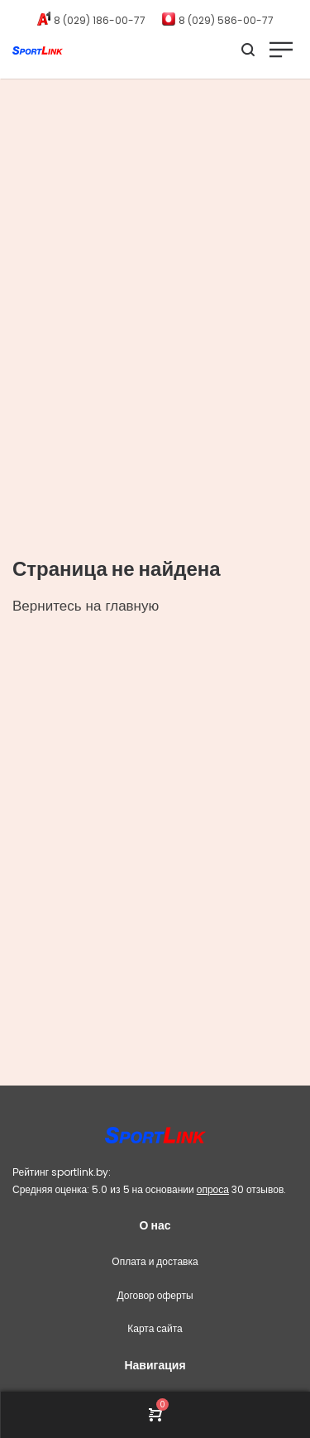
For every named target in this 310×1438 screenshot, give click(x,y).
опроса (213, 1189)
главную (132, 606)
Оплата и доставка (155, 1261)
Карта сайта (155, 1328)
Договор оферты (155, 1295)
